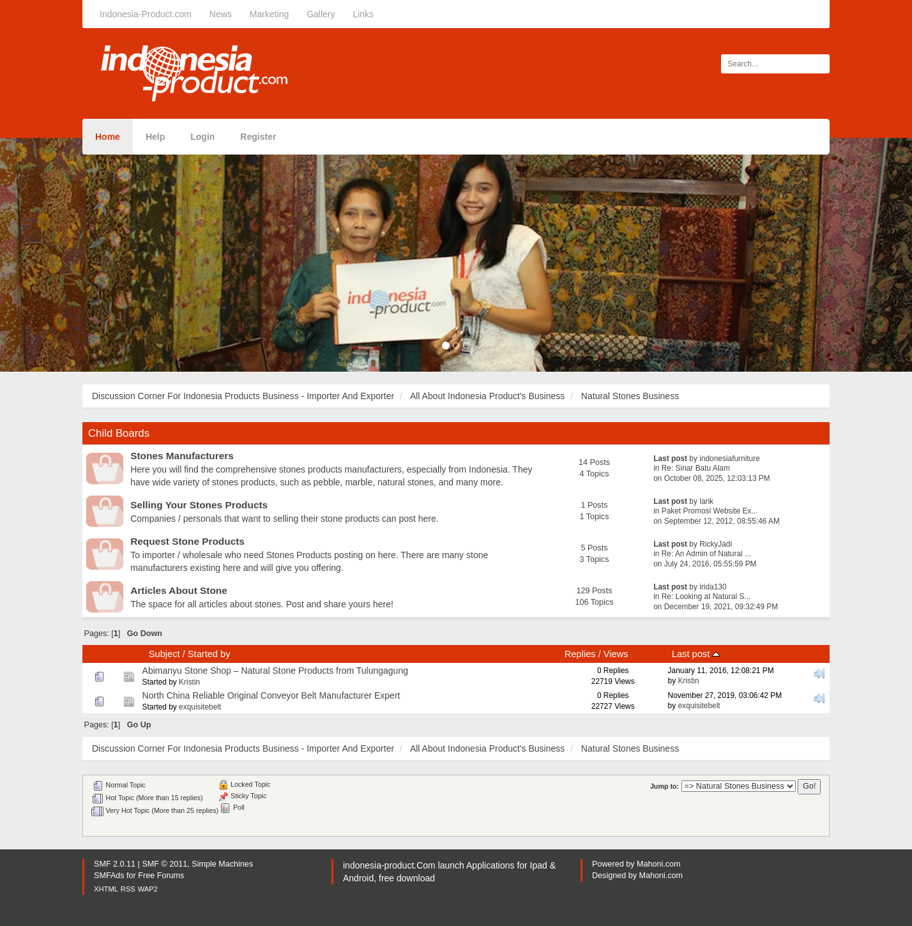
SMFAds (109, 875)
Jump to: (664, 786)
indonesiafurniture (729, 458)
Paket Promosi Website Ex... (709, 510)
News (220, 14)
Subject (164, 654)
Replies (580, 654)
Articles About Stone (178, 590)
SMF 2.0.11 (114, 864)
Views (616, 654)
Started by (209, 654)
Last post (696, 654)
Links (363, 14)
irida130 (712, 586)
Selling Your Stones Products (199, 504)
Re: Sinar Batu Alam (696, 468)
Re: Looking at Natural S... (706, 596)
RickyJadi (715, 544)
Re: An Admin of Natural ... (706, 553)
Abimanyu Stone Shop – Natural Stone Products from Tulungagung (275, 670)
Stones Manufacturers (182, 455)
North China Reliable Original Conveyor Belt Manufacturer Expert (271, 695)
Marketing (269, 14)
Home (107, 137)
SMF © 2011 (164, 864)
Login (202, 137)
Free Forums (161, 875)
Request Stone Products (187, 541)
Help (155, 137)
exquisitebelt (200, 706)
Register (258, 137)
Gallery (321, 14)
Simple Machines (222, 864)
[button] (68, 255)
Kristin (189, 682)
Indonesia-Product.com (146, 14)
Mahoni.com (659, 864)
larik (706, 501)
